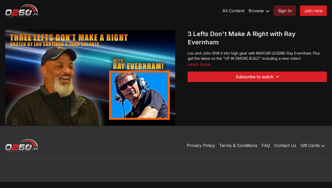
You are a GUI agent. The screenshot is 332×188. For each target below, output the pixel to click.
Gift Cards (312, 145)
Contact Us (285, 145)
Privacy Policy (201, 145)
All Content (233, 10)
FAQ (266, 145)
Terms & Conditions (238, 145)
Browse (259, 10)
